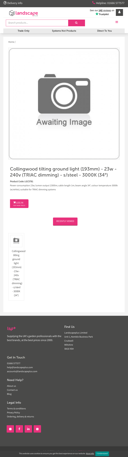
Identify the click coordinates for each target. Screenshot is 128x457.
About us (11, 386)
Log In (19, 204)
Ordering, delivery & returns (20, 417)
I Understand (102, 453)
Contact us (12, 390)
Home (11, 42)
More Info (90, 453)
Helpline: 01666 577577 (108, 3)
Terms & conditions (16, 408)
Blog (9, 394)
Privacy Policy (13, 412)
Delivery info (13, 3)
